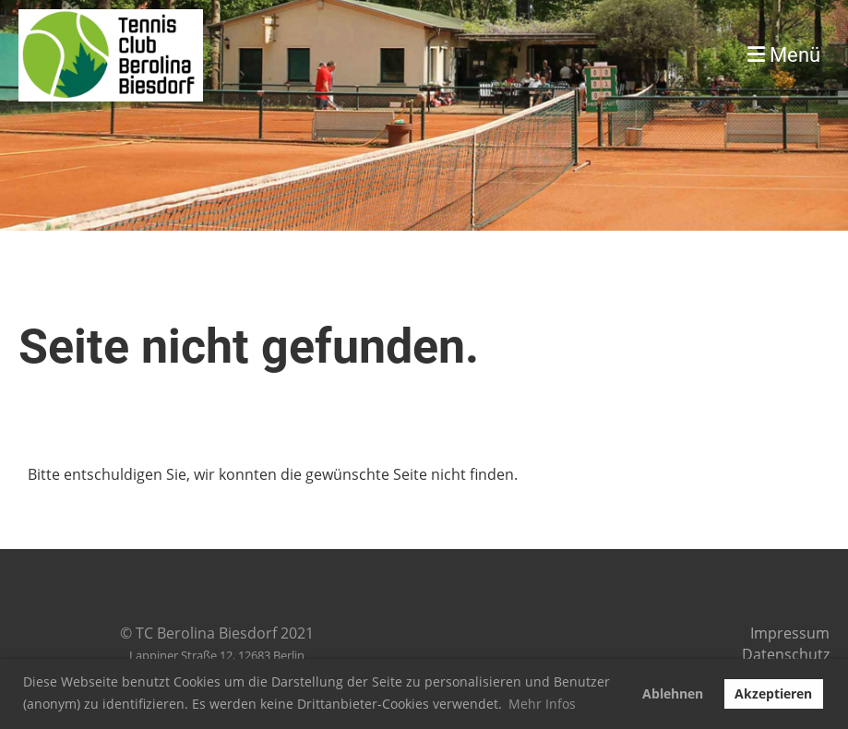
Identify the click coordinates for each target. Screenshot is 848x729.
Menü (783, 54)
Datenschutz (786, 654)
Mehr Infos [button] (542, 703)
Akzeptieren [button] (773, 693)
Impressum (790, 633)
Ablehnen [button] (672, 693)
